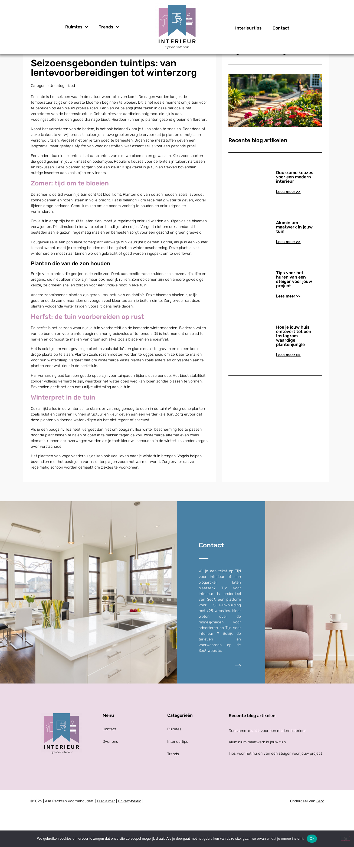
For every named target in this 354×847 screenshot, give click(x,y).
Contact (281, 28)
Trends (109, 27)
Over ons (110, 778)
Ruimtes (76, 27)
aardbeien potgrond (140, 150)
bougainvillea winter (126, 284)
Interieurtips (248, 28)
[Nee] (345, 838)
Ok (312, 838)
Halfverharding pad (47, 411)
